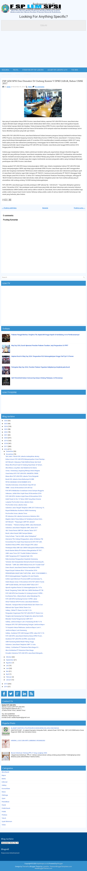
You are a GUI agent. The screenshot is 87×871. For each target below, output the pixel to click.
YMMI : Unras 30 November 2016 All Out (19, 488)
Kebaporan (6, 74)
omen (9, 87)
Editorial (4, 782)
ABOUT (17, 74)
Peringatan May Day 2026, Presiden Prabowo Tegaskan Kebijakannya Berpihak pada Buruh (40, 367)
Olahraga (5, 795)
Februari (9, 677)
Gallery (4, 785)
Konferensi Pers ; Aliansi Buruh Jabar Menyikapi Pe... (23, 596)
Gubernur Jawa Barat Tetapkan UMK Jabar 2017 (22, 528)
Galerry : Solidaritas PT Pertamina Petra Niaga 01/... (23, 647)
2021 (5, 435)
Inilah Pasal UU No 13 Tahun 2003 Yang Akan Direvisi (23, 499)
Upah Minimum (7, 821)
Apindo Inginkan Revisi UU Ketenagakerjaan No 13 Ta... (24, 587)
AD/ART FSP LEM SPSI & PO (57, 70)
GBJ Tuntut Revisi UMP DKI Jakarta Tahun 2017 (21, 530)
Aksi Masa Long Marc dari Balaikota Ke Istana (21, 468)
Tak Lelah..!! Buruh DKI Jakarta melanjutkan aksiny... (23, 456)
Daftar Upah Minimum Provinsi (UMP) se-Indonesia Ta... (24, 579)
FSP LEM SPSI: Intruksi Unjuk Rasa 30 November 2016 (24, 496)
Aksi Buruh (5, 772)
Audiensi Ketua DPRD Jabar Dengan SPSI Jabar (22, 545)
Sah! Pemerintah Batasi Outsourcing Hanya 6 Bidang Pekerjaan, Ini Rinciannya (37, 378)
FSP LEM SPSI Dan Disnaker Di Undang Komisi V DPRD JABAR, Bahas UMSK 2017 (42, 82)
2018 (5, 443)
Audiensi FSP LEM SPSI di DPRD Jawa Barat (20, 639)
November (9, 454)
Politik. (4, 811)
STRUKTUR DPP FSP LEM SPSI (33, 70)
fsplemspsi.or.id (43, 4)
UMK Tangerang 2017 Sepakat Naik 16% (19, 556)
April (7, 674)
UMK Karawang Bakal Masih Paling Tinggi (20, 642)
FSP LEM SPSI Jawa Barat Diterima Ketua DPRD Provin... (24, 636)
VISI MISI (74, 70)
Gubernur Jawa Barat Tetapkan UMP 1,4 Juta (21, 644)
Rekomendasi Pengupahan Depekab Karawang (22, 559)
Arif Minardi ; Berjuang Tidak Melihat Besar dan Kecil (23, 462)
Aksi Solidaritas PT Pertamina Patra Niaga (20, 650)
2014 (5, 686)
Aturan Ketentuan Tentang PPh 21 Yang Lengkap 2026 (29, 753)
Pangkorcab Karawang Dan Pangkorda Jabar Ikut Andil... (25, 616)
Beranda (45, 208)
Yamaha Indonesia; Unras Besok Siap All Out (21, 485)
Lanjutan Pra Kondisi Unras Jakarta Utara (19, 502)
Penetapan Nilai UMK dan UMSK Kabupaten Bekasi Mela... (25, 547)
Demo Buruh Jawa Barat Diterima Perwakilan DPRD (23, 567)
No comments (39, 87)
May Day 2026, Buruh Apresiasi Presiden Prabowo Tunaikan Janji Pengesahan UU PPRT (39, 345)
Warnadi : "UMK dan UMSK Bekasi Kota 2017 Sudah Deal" (25, 565)
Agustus (9, 663)
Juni (7, 668)
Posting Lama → (79, 208)
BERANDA (5, 70)
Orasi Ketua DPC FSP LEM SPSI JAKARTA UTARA (22, 473)
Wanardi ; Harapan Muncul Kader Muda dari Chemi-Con (24, 605)
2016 (5, 449)
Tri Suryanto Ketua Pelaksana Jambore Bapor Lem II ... (24, 627)
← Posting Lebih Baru (9, 208)
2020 (5, 438)
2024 (5, 426)
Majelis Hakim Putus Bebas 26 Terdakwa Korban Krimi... (24, 519)
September (10, 660)
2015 (5, 684)
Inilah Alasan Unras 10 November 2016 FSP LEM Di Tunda (25, 582)
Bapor (4, 775)
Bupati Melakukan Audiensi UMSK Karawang (21, 510)
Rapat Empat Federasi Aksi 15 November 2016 (21, 570)
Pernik (4, 805)
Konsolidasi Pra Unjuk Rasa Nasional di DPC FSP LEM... (24, 542)
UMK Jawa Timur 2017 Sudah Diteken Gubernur (22, 553)
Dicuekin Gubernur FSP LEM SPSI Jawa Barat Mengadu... (25, 653)
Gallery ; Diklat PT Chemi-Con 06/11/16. (19, 610)
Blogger (60, 863)
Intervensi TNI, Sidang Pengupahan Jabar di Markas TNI (24, 539)
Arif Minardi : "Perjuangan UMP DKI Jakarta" (20, 522)
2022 (5, 432)
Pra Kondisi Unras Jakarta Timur (16, 513)
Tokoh (4, 818)
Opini (3, 798)
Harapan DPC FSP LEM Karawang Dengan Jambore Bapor (25, 624)
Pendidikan (5, 802)
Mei (7, 671)
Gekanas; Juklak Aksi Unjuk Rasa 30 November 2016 (23, 493)
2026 (5, 421)
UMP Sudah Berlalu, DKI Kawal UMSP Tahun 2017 (22, 585)
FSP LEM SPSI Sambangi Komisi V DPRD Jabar (21, 599)
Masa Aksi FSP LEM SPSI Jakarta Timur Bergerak (22, 476)
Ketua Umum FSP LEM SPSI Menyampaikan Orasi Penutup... (26, 459)
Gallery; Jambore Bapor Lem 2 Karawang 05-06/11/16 (24, 622)
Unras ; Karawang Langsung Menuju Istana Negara (23, 470)
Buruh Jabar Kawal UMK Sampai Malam (19, 533)
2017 (5, 446)
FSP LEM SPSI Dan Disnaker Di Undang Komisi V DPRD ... (25, 593)
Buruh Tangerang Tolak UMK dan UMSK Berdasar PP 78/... (25, 590)
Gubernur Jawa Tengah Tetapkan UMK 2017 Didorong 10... (25, 508)
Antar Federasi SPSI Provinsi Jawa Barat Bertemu (22, 602)
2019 (5, 440)
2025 (5, 423)
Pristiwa (4, 815)
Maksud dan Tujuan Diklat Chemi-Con (18, 607)
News (30, 87)
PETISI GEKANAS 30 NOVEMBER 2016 (18, 482)
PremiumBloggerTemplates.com (61, 866)
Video (4, 825)
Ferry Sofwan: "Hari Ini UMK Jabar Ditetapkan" (21, 536)
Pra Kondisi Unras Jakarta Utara (16, 505)
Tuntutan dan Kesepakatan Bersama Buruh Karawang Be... (25, 562)
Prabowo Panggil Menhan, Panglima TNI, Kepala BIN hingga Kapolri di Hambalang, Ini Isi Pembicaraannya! (45, 335)
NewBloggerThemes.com (43, 868)
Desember (9, 451)
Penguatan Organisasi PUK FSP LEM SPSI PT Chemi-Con (24, 613)
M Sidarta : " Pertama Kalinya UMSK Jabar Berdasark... (24, 525)
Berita (4, 779)
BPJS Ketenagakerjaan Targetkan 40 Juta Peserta (22, 576)
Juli (7, 665)
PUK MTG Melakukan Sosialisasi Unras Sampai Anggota (25, 490)
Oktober (9, 657)
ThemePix (25, 866)
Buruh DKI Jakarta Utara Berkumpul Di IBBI (20, 479)
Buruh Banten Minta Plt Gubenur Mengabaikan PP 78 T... (24, 550)
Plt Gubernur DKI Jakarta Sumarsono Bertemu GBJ (22, 516)
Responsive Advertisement (10, 853)
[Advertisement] (43, 49)
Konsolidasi (6, 788)
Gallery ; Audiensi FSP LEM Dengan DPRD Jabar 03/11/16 (25, 633)
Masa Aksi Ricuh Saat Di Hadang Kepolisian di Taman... (24, 465)
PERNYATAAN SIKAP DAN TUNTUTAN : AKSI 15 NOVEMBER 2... (27, 573)
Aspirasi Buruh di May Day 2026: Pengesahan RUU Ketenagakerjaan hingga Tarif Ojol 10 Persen (42, 356)
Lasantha (46, 866)
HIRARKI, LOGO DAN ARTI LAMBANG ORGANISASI (28, 740)
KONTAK (27, 74)
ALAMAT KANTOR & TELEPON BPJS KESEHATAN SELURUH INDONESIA (35, 728)
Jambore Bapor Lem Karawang (16, 630)
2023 (5, 429)
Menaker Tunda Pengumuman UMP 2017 (19, 619)
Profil (15, 70)
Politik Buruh (6, 808)
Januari (8, 680)
